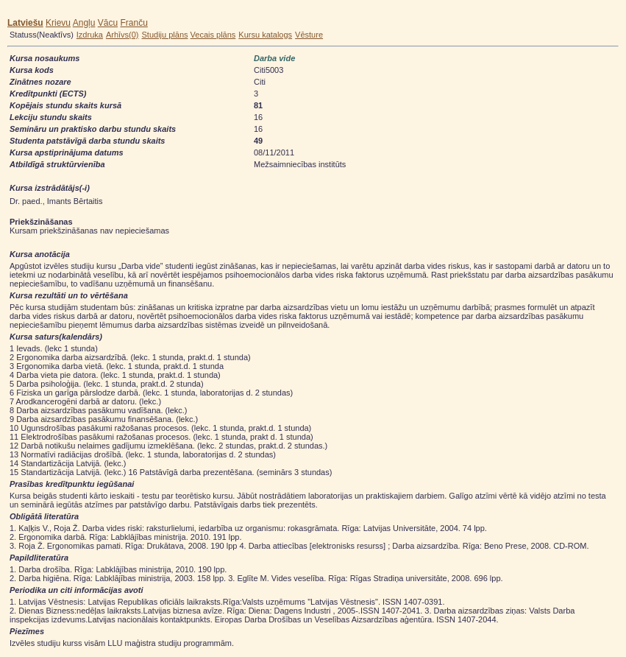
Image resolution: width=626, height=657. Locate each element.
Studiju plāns (165, 34)
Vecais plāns (213, 34)
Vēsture (309, 34)
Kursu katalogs (265, 34)
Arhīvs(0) (122, 34)
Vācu (108, 23)
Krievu (58, 23)
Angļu (84, 23)
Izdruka (90, 34)
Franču (133, 23)
